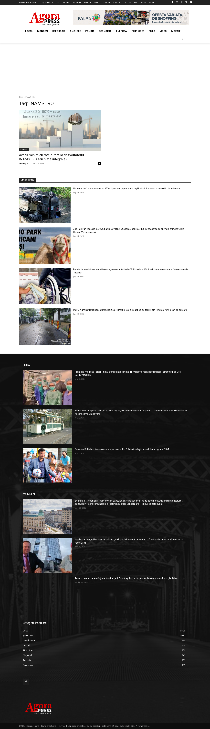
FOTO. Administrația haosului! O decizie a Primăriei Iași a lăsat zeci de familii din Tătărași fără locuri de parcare (130, 310)
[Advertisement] (105, 67)
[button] (183, 39)
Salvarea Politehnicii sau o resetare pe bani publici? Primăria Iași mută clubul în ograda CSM (122, 449)
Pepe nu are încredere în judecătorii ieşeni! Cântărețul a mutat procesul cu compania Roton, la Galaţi (126, 578)
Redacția (23, 163)
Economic (24, 149)
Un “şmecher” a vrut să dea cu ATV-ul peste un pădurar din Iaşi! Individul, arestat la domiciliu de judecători (127, 188)
